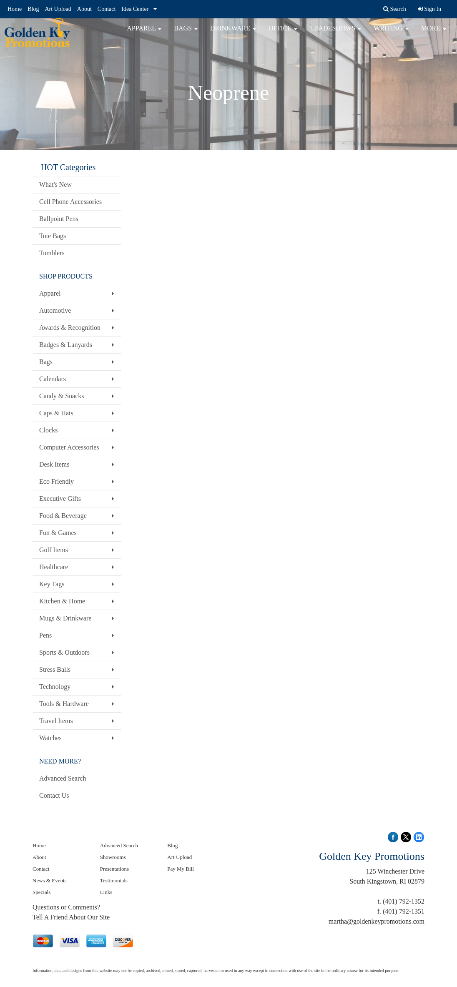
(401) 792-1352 (403, 901)
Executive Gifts (60, 498)
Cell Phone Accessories (70, 201)
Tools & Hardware (64, 703)
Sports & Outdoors (64, 652)
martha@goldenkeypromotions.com (376, 921)
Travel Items (56, 720)
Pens (45, 635)
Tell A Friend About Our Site (71, 917)
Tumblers (52, 252)
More (433, 33)
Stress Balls (54, 669)
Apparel (144, 33)
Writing (391, 33)
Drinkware (233, 33)
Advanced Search (62, 778)
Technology (54, 686)
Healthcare (53, 566)
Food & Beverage (63, 515)
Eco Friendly (56, 481)
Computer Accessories (69, 447)
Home (15, 9)
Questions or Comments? (66, 907)
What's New (55, 184)
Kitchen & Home (62, 601)
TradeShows (335, 33)
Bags (186, 33)
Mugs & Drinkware (65, 618)
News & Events (50, 880)
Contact (107, 9)
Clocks (48, 430)
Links (106, 892)
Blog (33, 9)
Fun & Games (58, 532)
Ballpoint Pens (58, 218)
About (84, 9)
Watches (50, 737)
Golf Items (53, 549)
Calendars (52, 378)
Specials (41, 892)
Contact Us (54, 795)
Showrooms (113, 857)
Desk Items (54, 464)
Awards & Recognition (69, 327)
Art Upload (58, 9)
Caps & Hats (56, 413)
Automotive (55, 310)
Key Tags (51, 584)
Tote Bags (52, 235)
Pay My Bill (180, 869)
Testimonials (114, 880)
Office (283, 33)
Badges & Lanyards (65, 344)
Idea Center (134, 9)
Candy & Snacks (61, 395)
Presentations (114, 869)
